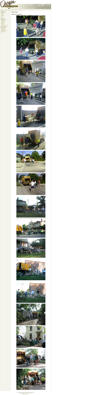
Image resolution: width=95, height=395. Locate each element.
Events (2, 17)
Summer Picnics (3, 28)
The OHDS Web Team (28, 393)
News (2, 16)
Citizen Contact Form (4, 30)
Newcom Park (3, 27)
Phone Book (3, 29)
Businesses (2, 15)
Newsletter (2, 21)
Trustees (2, 24)
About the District (3, 12)
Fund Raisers (3, 23)
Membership (3, 20)
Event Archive (3, 31)
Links (2, 32)
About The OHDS (3, 19)
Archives (2, 14)
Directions (2, 13)
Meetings (2, 22)
